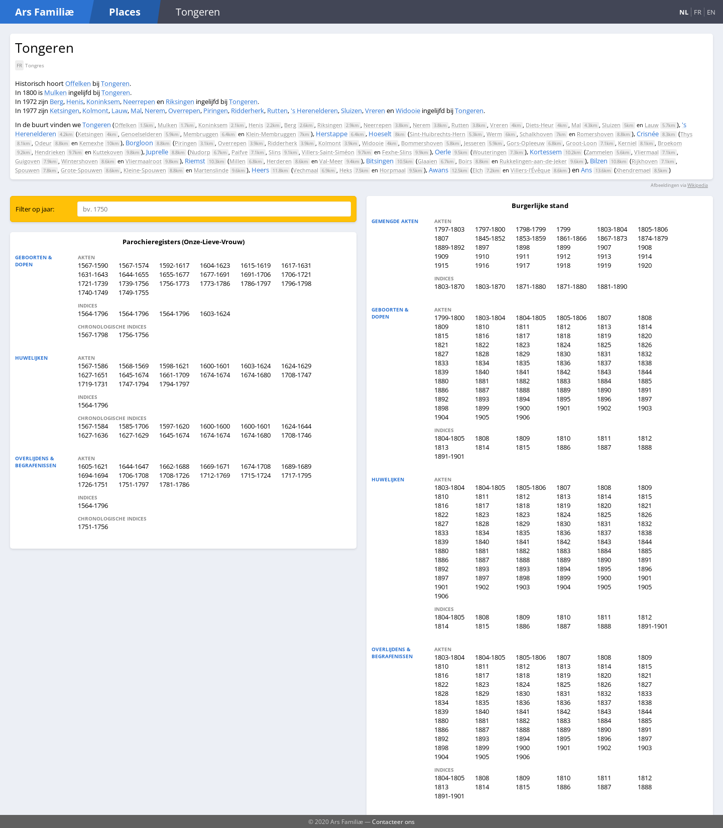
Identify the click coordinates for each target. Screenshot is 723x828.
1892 (441, 398)
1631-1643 (93, 274)
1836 (563, 362)
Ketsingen (64, 110)
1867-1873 (612, 238)
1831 (604, 353)
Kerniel (627, 143)
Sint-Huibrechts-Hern (437, 134)
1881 (482, 380)
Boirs (465, 161)
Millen (237, 161)
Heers (260, 169)
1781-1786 (174, 484)
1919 (604, 265)
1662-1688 (174, 466)
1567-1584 (93, 426)
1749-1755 (133, 292)
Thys (686, 134)
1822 (482, 344)
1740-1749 (93, 292)
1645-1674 (133, 374)
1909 (441, 256)
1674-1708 (255, 466)
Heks (345, 170)
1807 (441, 238)
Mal (136, 110)
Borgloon (139, 142)
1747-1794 (133, 383)
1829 (523, 353)
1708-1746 (296, 435)
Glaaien (427, 161)
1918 (563, 265)
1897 (482, 247)
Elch (477, 170)
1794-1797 (174, 383)
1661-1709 (174, 374)
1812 (563, 326)
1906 (523, 417)
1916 (482, 265)
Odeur (43, 143)
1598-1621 (174, 365)
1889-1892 (449, 247)
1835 (523, 362)
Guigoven (27, 161)
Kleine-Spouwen (145, 170)
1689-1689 (296, 466)
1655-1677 (174, 274)
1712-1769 (215, 475)
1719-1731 (93, 383)
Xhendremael (633, 170)
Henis (74, 101)
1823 (523, 344)
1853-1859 (531, 238)
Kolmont (95, 110)
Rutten (277, 110)
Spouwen (27, 170)
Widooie (408, 110)
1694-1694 (93, 475)
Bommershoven (422, 143)
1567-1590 (93, 265)
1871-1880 (531, 286)
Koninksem (103, 101)
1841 (523, 371)
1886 (441, 389)
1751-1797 (133, 484)
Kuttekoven (108, 152)
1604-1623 (215, 265)
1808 (645, 317)
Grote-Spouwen (81, 170)
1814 (645, 326)
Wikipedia (697, 185)
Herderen (279, 161)
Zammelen (599, 152)
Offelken (78, 83)
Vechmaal (305, 170)
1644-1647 (133, 466)
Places (125, 12)
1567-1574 (133, 265)
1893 (482, 398)
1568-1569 (133, 365)
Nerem (155, 110)
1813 (604, 326)
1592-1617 (174, 265)
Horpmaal (393, 170)
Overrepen (184, 110)
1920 (645, 265)
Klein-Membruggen (271, 134)
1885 (645, 380)
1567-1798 (93, 334)
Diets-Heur (540, 125)
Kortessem (546, 151)
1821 (441, 344)
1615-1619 (255, 265)
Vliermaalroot (144, 161)
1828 (482, 353)
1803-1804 (612, 229)
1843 (604, 371)
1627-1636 (93, 435)
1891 (645, 389)
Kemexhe (91, 143)
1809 (441, 326)
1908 (645, 247)
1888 (523, 389)
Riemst (195, 160)
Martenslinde (211, 170)
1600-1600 (215, 426)
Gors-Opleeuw (526, 143)
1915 (441, 265)
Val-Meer (331, 161)
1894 (523, 398)
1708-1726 (174, 475)
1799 (563, 229)
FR (697, 12)
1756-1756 (133, 334)
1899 (563, 247)
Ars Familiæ (44, 12)
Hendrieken (50, 152)
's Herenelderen (314, 110)
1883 (563, 380)
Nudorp (200, 152)
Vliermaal (646, 152)
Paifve (239, 152)
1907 (604, 247)
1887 (482, 389)
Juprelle (157, 151)
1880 (441, 380)
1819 (604, 335)
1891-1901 (449, 456)
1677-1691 (215, 274)
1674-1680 (255, 374)
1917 (523, 265)
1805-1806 (653, 229)
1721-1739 (93, 283)
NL (683, 12)
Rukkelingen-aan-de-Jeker (533, 161)
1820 (645, 335)
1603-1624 (215, 313)
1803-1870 (449, 286)
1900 (523, 407)
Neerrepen (139, 101)
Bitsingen (380, 160)
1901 (563, 407)
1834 (482, 362)
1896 (604, 398)
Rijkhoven (645, 161)
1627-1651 (93, 374)
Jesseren (475, 143)
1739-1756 (133, 283)
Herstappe (331, 133)
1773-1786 (215, 283)
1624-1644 (296, 426)
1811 (523, 326)
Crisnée (648, 133)
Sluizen (351, 110)
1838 (645, 362)
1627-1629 (133, 435)
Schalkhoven (536, 134)
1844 (645, 371)
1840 (482, 371)
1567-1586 (93, 365)
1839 (441, 371)
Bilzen (599, 160)
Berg (56, 101)
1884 (604, 380)
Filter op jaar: (35, 209)
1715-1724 (255, 475)
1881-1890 (612, 286)
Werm (494, 134)
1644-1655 (133, 274)
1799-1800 (449, 317)
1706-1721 (296, 274)
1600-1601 (215, 365)
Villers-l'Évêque (530, 170)
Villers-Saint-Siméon (328, 152)
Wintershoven (79, 161)
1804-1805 (531, 317)
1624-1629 (296, 365)
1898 (523, 247)
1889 (563, 389)
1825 (604, 344)
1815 (441, 335)
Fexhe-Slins (397, 152)
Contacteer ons (393, 821)
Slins (275, 152)
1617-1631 (296, 265)
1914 (645, 256)
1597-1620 (174, 426)
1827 (441, 353)
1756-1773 (174, 283)
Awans (438, 169)
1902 (604, 407)
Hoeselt (380, 133)
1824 (563, 344)
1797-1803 (449, 229)
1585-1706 (133, 426)
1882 (523, 380)
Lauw (119, 110)
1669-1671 (215, 466)
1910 (482, 256)
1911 (523, 256)
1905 (482, 417)
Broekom (670, 143)
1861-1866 (571, 238)
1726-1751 (93, 484)
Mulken (55, 92)
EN (711, 12)
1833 (441, 362)
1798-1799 (531, 229)
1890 (604, 389)
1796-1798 (296, 283)
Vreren (375, 110)
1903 (645, 407)
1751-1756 (93, 526)
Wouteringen (489, 152)
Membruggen (200, 134)
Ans (586, 169)
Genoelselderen (141, 134)
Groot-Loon (581, 143)
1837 (604, 362)
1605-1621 (93, 466)
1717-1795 (296, 475)
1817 (523, 335)
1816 (482, 335)
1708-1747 (296, 374)
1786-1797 (255, 283)
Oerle (443, 151)
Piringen (215, 110)
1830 (563, 353)
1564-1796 (93, 313)
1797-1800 (490, 229)
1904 (441, 417)
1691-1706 (255, 274)
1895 (563, 398)
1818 (563, 335)
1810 (482, 326)
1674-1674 (215, 374)
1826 (645, 344)
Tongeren (115, 83)
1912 (563, 256)
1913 (604, 256)
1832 (645, 353)
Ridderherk (247, 110)
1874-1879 (653, 238)
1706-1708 (133, 475)
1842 (563, 371)
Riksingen (180, 101)
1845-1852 (490, 238)
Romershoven (595, 134)
